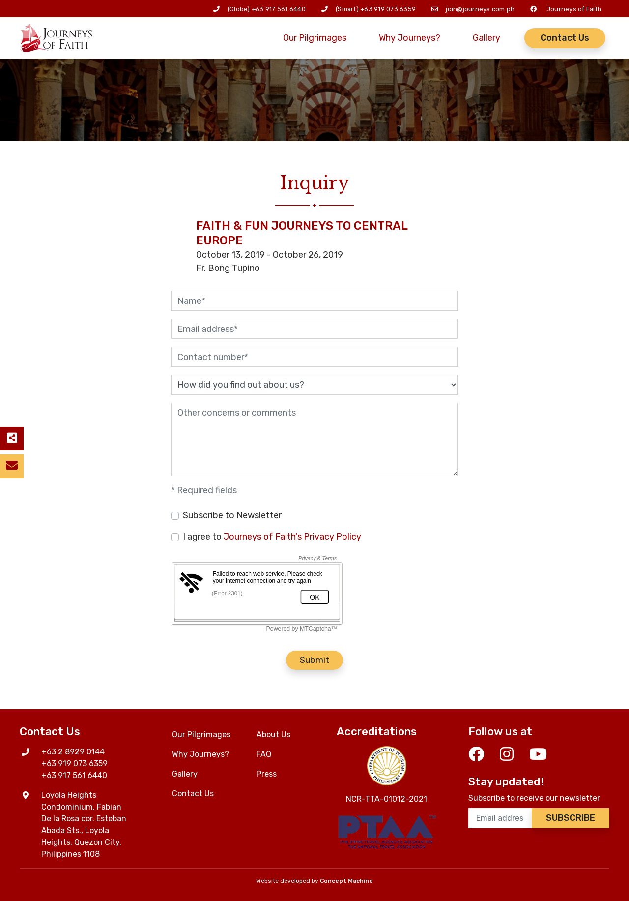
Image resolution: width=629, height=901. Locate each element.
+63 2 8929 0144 (73, 751)
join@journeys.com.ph (480, 9)
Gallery (486, 37)
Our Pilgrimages (314, 37)
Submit (314, 660)
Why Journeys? (409, 37)
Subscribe (570, 817)
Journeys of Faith (573, 9)
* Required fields (204, 490)
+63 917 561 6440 (279, 9)
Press (267, 774)
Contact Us (565, 37)
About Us (273, 734)
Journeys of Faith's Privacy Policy (292, 536)
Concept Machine (346, 880)
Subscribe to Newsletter (232, 515)
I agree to (272, 536)
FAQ (264, 754)
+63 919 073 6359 (388, 9)
